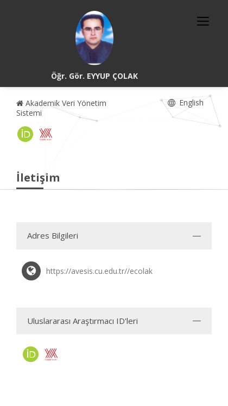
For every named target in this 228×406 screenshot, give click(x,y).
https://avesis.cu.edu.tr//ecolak (99, 271)
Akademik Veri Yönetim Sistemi (61, 108)
